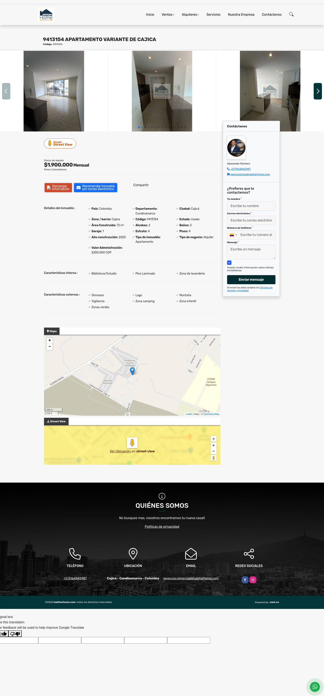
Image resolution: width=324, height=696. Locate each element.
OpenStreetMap (211, 414)
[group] (54, 91)
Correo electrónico (239, 213)
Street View (60, 143)
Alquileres (189, 15)
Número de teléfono (240, 228)
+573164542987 (240, 168)
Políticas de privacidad (162, 527)
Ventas (167, 15)
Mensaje (233, 242)
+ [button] (49, 341)
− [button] (49, 347)
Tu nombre (234, 199)
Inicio (150, 15)
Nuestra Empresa (241, 15)
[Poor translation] (15, 633)
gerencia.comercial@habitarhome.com (191, 578)
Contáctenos (272, 15)
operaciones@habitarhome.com (250, 174)
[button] (139, 127)
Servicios (213, 15)
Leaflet (188, 414)
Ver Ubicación (121, 451)
